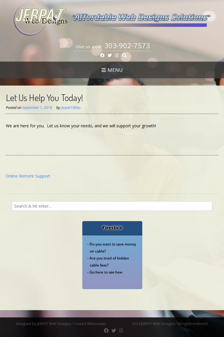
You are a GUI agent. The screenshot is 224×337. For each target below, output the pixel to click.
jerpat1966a (70, 107)
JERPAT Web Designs (54, 323)
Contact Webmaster (102, 323)
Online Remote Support (28, 176)
